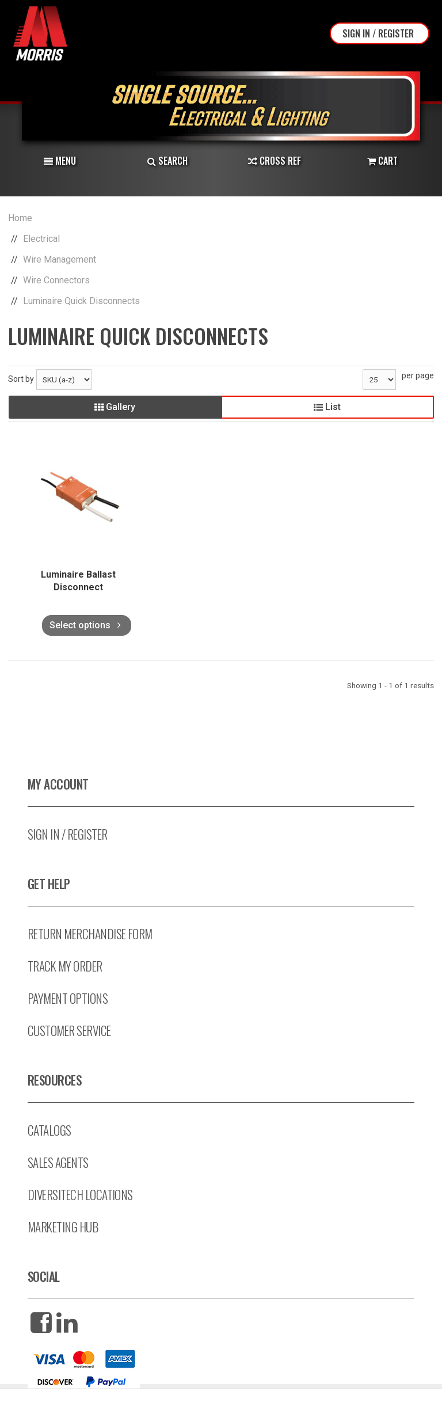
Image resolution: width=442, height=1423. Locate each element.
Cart (382, 161)
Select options (86, 625)
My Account (58, 784)
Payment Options (68, 998)
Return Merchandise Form (90, 934)
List (327, 406)
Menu (60, 161)
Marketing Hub (63, 1227)
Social (44, 1276)
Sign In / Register (378, 33)
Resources (54, 1080)
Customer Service (69, 1030)
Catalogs (49, 1130)
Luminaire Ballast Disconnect (78, 581)
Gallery (114, 406)
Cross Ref (274, 161)
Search (167, 161)
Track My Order (65, 966)
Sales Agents (58, 1162)
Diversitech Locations (80, 1195)
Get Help (49, 884)
